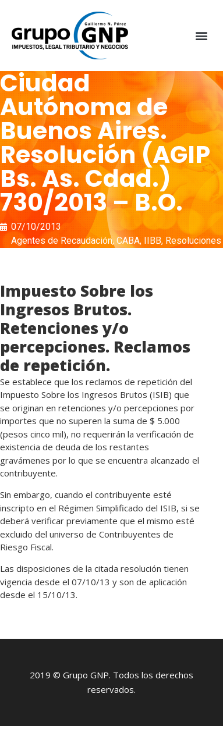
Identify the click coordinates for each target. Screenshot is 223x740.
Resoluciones (193, 240)
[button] (201, 35)
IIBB (152, 240)
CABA (128, 240)
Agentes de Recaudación (61, 240)
